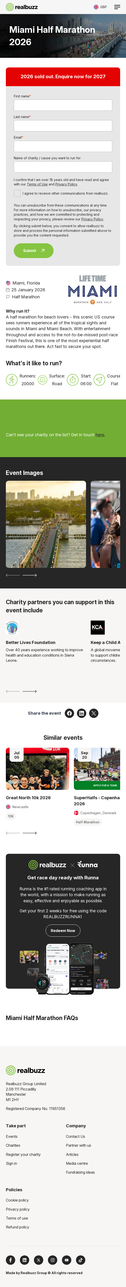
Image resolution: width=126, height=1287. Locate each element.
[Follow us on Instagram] (52, 1260)
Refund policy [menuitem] (17, 1227)
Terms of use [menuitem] (17, 1218)
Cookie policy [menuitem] (17, 1200)
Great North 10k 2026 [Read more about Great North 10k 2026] (28, 797)
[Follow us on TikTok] (80, 1260)
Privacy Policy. (66, 184)
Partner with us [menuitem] (78, 1145)
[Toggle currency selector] (100, 7)
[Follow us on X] (38, 1260)
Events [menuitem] (12, 1136)
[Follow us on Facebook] (10, 1260)
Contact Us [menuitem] (75, 1136)
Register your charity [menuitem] (23, 1154)
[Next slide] (30, 575)
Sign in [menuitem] (11, 1163)
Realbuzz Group (34, 1273)
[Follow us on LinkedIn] (24, 1260)
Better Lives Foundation (30, 642)
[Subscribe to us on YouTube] (66, 1260)
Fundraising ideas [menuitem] (80, 1172)
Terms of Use (37, 184)
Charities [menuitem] (13, 1145)
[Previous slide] (13, 575)
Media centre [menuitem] (77, 1163)
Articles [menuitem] (72, 1154)
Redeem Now (63, 930)
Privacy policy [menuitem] (18, 1209)
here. (100, 434)
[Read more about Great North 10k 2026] (37, 769)
